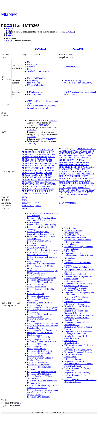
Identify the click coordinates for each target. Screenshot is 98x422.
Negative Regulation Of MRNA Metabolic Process (77, 307)
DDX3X (62, 155)
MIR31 (42, 175)
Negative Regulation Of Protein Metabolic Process (40, 359)
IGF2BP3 (86, 169)
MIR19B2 (43, 166)
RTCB (73, 185)
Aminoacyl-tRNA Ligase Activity (78, 350)
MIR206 (50, 168)
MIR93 (25, 184)
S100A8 (44, 193)
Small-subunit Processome (38, 71)
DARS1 (69, 153)
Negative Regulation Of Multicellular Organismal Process (42, 327)
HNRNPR (90, 167)
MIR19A (25, 166)
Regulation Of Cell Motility (38, 397)
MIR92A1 (40, 182)
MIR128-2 (50, 154)
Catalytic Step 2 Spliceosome (76, 285)
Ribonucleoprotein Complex (76, 274)
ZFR (78, 194)
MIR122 (33, 154)
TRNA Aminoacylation (73, 354)
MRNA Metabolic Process (75, 237)
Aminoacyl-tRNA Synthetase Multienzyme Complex (76, 298)
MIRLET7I (48, 191)
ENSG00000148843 (30, 203)
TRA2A (92, 190)
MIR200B (26, 168)
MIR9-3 (32, 182)
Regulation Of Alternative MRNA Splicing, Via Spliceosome (78, 332)
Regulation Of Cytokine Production (41, 372)
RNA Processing (34, 94)
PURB (87, 181)
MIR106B (42, 152)
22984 (24, 197)
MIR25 (32, 173)
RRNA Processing (34, 92)
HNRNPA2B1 (65, 162)
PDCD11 (40, 48)
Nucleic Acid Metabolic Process (77, 240)
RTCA (68, 185)
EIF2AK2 (63, 158)
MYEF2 (90, 174)
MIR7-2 (41, 179)
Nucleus (30, 62)
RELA (31, 193)
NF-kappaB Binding (35, 85)
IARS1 (62, 169)
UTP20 (90, 192)
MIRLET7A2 (52, 184)
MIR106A (33, 152)
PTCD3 (69, 181)
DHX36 (77, 155)
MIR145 (32, 159)
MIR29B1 (48, 173)
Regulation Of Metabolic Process (40, 337)
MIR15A (48, 159)
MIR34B (25, 177)
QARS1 (62, 183)
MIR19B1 (34, 166)
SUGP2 (86, 187)
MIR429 (48, 177)
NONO (68, 176)
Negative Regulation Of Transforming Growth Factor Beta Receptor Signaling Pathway (42, 392)
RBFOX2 (77, 183)
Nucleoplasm (32, 64)
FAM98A (84, 158)
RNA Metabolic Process (74, 235)
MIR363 (77, 48)
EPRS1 (71, 158)
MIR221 (54, 170)
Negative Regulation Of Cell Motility (42, 323)
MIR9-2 (25, 182)
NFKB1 (25, 193)
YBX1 (62, 194)
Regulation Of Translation (37, 344)
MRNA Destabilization (36, 287)
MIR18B (33, 163)
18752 (24, 200)
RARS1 (69, 183)
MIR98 (31, 184)
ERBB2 (43, 150)
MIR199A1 (42, 163)
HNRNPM (81, 167)
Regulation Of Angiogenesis (38, 296)
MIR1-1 (49, 150)
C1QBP (71, 151)
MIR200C (35, 168)
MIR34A (48, 175)
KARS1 (62, 171)
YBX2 (67, 194)
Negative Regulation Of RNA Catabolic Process (76, 319)
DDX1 (76, 153)
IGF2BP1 (69, 169)
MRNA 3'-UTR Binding (37, 245)
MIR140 (43, 156)
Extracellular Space (72, 67)
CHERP (62, 153)
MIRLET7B (39, 186)
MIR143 (25, 159)
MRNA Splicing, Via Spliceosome (78, 267)
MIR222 (25, 173)
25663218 (31, 143)
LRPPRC (63, 174)
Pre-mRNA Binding (72, 366)
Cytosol (30, 69)
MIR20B (33, 170)
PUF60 (75, 181)
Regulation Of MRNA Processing (78, 283)
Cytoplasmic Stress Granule (75, 288)
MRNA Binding (71, 251)
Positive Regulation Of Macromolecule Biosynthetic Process (80, 381)
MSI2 (84, 174)
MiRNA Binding (71, 341)
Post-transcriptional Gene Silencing (41, 225)
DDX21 (82, 153)
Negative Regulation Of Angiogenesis (42, 307)
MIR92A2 (49, 182)
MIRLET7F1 (48, 189)
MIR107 (50, 152)
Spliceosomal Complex (73, 281)
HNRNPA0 (70, 160)
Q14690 (38, 206)
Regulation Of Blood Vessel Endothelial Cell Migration (38, 363)
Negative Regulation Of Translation (41, 277)
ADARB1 (81, 148)
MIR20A (25, 170)
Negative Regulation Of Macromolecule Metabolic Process (41, 262)
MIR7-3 (48, 179)
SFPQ (80, 187)
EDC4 (90, 155)
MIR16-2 (42, 161)
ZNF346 (84, 194)
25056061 (53, 139)
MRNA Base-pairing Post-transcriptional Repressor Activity (78, 81)
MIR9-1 (55, 179)
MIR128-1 (41, 154)
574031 (62, 197)
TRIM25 (69, 192)
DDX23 (89, 153)
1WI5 (24, 208)
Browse (9, 28)
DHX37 (84, 155)
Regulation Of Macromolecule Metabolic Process (39, 315)
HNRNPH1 (64, 165)
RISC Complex (33, 222)
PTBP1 (91, 178)
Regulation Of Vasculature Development (38, 299)
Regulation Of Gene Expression (40, 280)
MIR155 (40, 159)
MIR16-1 (34, 161)
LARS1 (80, 171)
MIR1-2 (25, 152)
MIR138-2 (35, 156)
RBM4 (62, 185)
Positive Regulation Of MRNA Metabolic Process (40, 334)
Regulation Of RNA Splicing (76, 253)
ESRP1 (77, 158)
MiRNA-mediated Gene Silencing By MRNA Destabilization (42, 272)
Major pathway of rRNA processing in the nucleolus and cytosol (43, 107)
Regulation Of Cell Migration (39, 374)
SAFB (79, 185)
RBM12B (85, 183)
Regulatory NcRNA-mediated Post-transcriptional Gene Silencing (41, 219)
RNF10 (38, 193)
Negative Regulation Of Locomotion (42, 330)
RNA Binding (32, 80)
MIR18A (25, 163)
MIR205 (43, 168)
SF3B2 (62, 187)
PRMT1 (85, 178)
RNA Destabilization (35, 294)
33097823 (52, 120)
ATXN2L (63, 151)
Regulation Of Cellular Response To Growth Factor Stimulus (42, 386)
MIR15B (25, 161)
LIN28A (87, 171)
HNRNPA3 (76, 162)
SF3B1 (91, 185)
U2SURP (77, 192)
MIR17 (49, 161)
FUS (91, 158)
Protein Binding (33, 83)
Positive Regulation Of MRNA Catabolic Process (40, 304)
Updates (9, 35)
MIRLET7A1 (40, 184)
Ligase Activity (70, 357)
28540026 (44, 125)
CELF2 (91, 151)
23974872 (45, 139)
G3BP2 (62, 160)
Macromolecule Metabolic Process (78, 256)
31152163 (31, 130)
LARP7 (73, 171)
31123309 (31, 136)
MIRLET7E (37, 189)
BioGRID (10, 41)
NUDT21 (86, 176)
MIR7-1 (34, 179)
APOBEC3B (90, 148)
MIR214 (47, 170)
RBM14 (93, 183)
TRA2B (62, 192)
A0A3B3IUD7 (28, 206)
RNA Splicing (70, 244)
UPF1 (84, 192)
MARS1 (70, 174)
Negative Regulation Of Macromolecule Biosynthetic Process (42, 249)
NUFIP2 (62, 178)
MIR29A (39, 173)
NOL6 (62, 176)
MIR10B (25, 154)
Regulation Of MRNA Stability (40, 351)
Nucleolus (31, 67)
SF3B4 (74, 187)
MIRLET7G (38, 191)
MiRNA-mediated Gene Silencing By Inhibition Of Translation (42, 253)
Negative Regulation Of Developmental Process (37, 347)
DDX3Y (70, 155)
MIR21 (41, 170)
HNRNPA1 (80, 160)
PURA (81, 181)
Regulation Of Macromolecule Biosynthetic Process (39, 283)
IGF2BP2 (78, 169)
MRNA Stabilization (72, 359)
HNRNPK (63, 167)
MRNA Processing (72, 242)
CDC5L (77, 151)
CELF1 (84, 151)
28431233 (70, 32)
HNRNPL (72, 167)
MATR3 (78, 174)
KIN (68, 171)
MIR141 (51, 156)
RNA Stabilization (71, 343)
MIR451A (26, 179)
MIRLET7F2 (27, 191)
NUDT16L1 (76, 176)
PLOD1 (78, 178)
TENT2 (85, 190)
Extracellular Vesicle (35, 275)
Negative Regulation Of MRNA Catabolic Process (77, 337)
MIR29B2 (26, 175)
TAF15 (79, 190)
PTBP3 (62, 181)
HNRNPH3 (84, 165)
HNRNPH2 (74, 165)
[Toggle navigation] (2, 22)
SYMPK (62, 190)
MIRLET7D (27, 189)
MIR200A (51, 166)
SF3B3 (68, 187)
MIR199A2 (52, 163)
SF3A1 (85, 185)
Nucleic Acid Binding (36, 78)
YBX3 (73, 194)
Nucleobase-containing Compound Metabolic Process (78, 247)
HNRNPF (85, 162)
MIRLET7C (49, 186)
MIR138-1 (26, 156)
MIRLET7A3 (27, 186)
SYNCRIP (71, 190)
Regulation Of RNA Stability (39, 353)
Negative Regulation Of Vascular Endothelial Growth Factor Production (43, 340)
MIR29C (34, 175)
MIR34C (33, 177)
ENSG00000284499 (67, 203)
